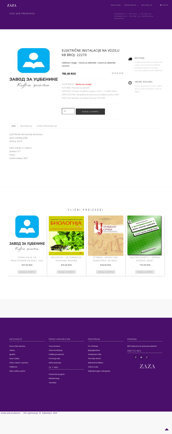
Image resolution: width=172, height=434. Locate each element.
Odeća (12, 350)
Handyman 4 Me (94, 354)
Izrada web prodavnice (10, 413)
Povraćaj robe (54, 358)
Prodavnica (131, 5)
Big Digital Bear (94, 350)
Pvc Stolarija (93, 346)
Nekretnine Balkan (95, 362)
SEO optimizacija (30, 413)
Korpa (164, 5)
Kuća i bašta (14, 358)
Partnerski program (57, 374)
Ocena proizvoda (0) (47, 126)
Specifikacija (26, 126)
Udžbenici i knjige (125, 14)
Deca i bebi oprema (17, 346)
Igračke (12, 354)
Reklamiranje (54, 378)
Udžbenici (13, 367)
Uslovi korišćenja (55, 350)
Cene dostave (54, 346)
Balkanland (47, 413)
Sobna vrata (93, 367)
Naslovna (116, 5)
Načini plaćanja (55, 362)
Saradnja (52, 382)
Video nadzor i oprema (18, 362)
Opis (14, 126)
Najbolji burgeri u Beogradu (99, 371)
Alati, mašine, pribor (17, 371)
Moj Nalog (147, 5)
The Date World (94, 358)
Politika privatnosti (56, 354)
